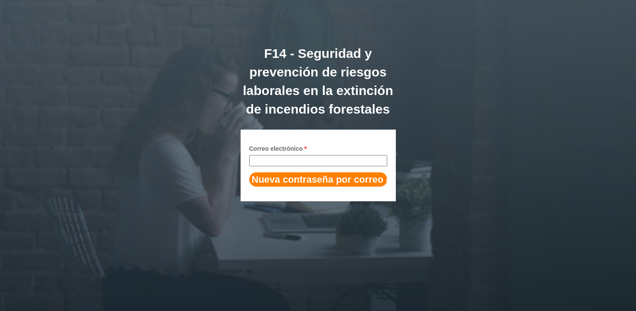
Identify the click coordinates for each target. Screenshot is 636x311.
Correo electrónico (278, 148)
